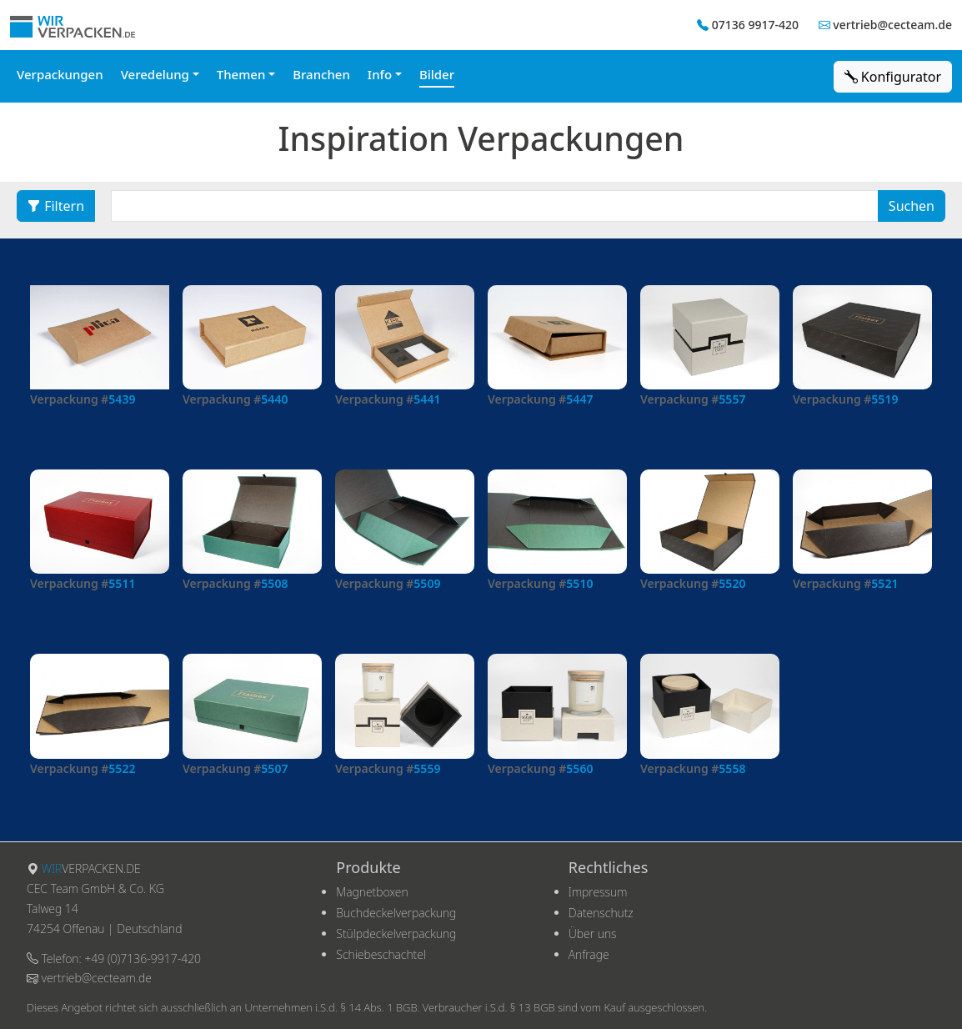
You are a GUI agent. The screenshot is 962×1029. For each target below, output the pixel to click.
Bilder (436, 74)
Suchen (911, 206)
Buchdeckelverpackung (396, 913)
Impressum (598, 892)
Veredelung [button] (155, 74)
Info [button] (380, 74)
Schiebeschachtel (381, 954)
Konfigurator (892, 77)
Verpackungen (60, 74)
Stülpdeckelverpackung (396, 933)
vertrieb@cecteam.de (892, 25)
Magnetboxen (372, 892)
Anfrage (589, 954)
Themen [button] (241, 74)
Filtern (56, 206)
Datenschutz (601, 913)
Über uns (593, 933)
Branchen (321, 74)
